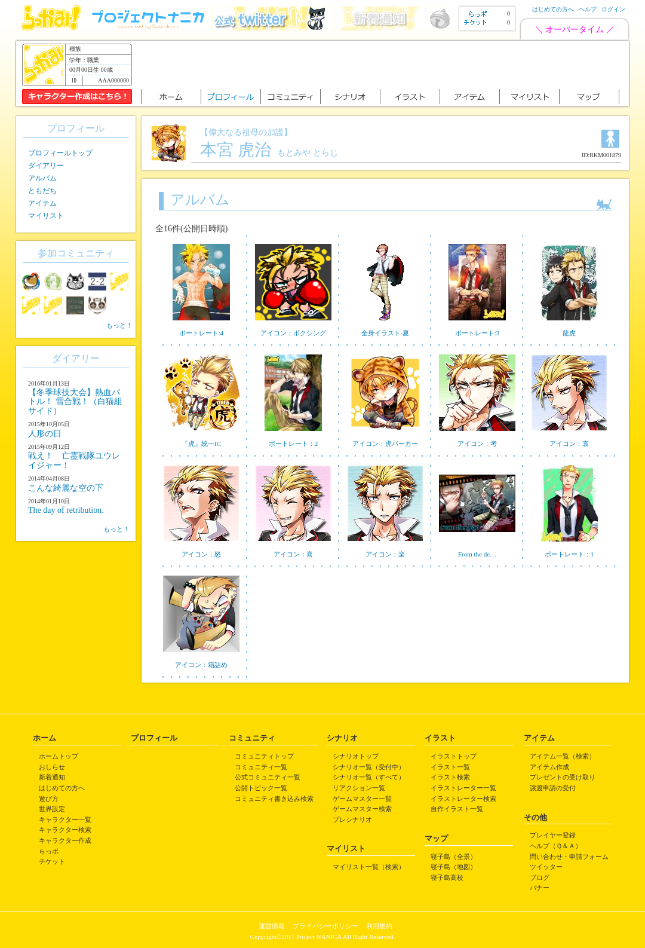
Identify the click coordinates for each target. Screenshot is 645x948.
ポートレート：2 (293, 443)
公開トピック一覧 (261, 787)
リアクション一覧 (359, 787)
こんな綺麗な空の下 (65, 488)
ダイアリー (46, 165)
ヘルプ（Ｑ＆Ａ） (556, 845)
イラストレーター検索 (463, 798)
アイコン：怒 (201, 554)
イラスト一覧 (450, 766)
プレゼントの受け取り (562, 777)
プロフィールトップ (60, 153)
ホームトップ (58, 756)
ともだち (42, 190)
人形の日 (45, 433)
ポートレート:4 (201, 333)
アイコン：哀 (569, 443)
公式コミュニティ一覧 (267, 777)
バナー (539, 887)
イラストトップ (454, 756)
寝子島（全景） (454, 856)
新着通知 (52, 777)
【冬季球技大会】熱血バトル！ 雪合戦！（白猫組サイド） (75, 401)
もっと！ (119, 325)
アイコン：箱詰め (201, 664)
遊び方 (49, 798)
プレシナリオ (352, 819)
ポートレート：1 (569, 554)
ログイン (613, 9)
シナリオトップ (356, 756)
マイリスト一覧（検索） (369, 866)
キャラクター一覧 (65, 819)
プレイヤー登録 (553, 835)
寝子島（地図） (454, 866)
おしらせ (52, 766)
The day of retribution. (66, 510)
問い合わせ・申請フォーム (569, 856)
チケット (52, 861)
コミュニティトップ (264, 756)
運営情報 (272, 925)
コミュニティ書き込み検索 (274, 798)
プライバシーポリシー (325, 925)
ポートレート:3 (477, 333)
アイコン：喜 (293, 554)
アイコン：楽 (385, 554)
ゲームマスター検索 (362, 808)
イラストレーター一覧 (463, 787)
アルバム (42, 178)
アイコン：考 (477, 443)
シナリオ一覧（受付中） (369, 766)
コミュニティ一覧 (261, 766)
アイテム (42, 203)
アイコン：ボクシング (293, 333)
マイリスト (46, 216)
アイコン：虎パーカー (385, 443)
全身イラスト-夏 (385, 333)
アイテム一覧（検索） (562, 756)
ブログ (539, 877)
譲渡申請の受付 (553, 787)
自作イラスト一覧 (457, 808)
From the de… (477, 554)
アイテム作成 (549, 766)
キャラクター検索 (65, 829)
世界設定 (52, 808)
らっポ (49, 851)
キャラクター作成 (65, 840)
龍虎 (569, 333)
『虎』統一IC (201, 443)
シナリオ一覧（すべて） (369, 777)
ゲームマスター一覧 (362, 798)
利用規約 (379, 925)
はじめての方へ (553, 9)
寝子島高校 (447, 877)
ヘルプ (588, 9)
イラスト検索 (450, 777)
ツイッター (546, 866)
